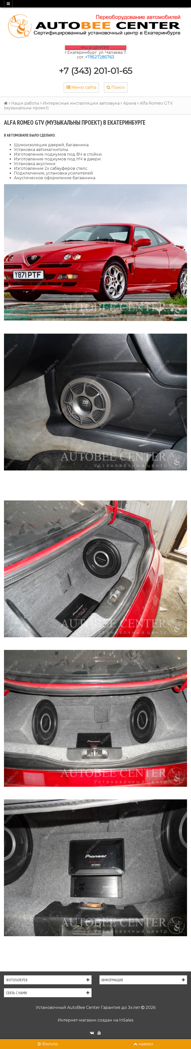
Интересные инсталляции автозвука (81, 103)
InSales (126, 1020)
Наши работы (25, 103)
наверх (143, 1044)
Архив (129, 103)
